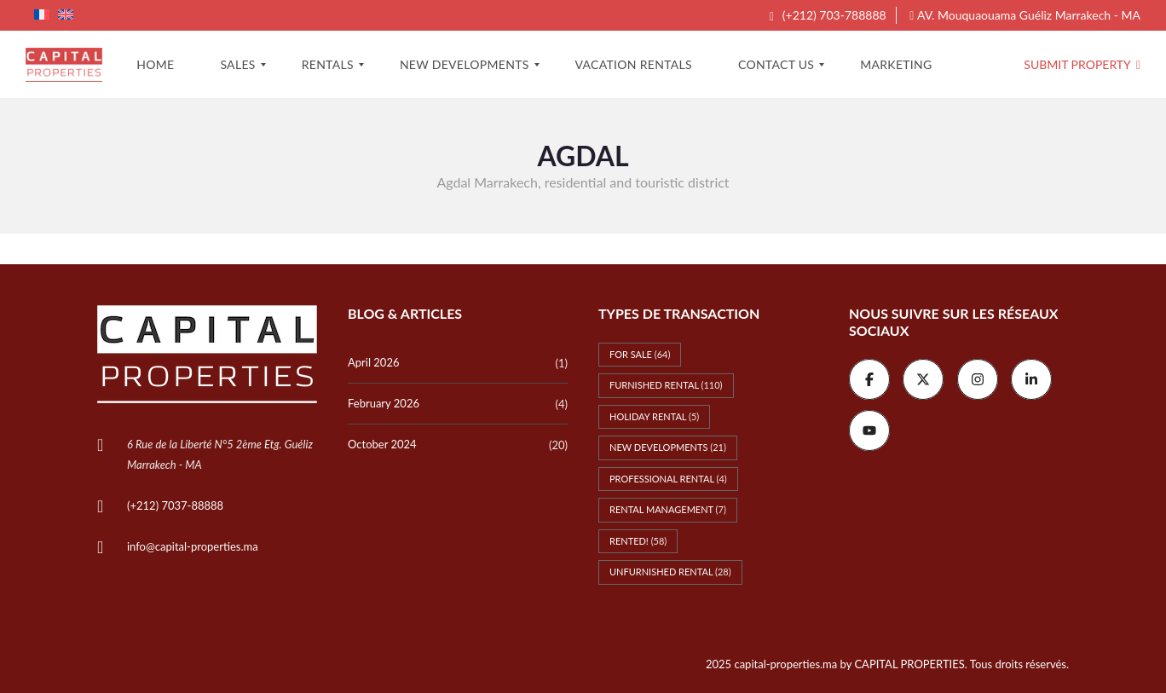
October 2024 (382, 444)
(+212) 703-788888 (828, 15)
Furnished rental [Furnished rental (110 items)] (666, 384)
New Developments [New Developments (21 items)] (667, 447)
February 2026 (383, 403)
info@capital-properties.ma (192, 546)
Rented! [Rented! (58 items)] (638, 540)
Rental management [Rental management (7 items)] (667, 509)
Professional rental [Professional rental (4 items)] (668, 478)
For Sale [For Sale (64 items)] (639, 354)
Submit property (1082, 64)
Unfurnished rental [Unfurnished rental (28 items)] (670, 571)
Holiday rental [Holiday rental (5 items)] (654, 416)
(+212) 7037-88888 (175, 505)
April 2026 (373, 362)
